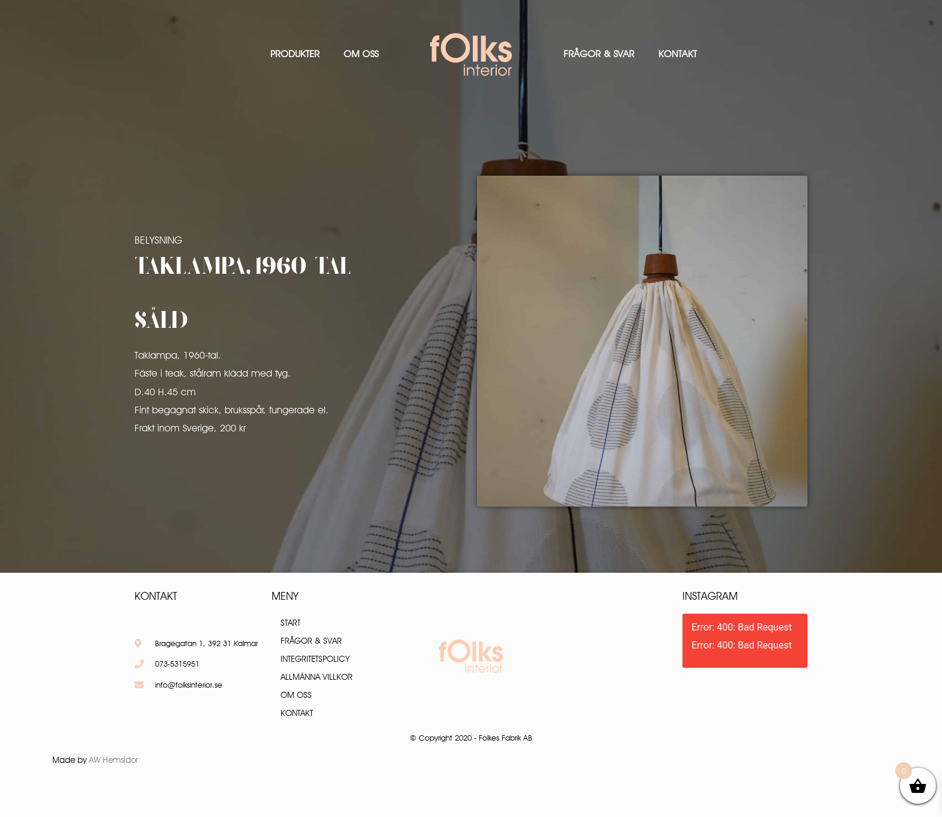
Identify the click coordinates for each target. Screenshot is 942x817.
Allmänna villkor (317, 677)
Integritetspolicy (315, 659)
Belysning (158, 240)
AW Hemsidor (113, 760)
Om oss (361, 54)
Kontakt (677, 54)
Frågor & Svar (599, 54)
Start (290, 622)
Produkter (295, 54)
